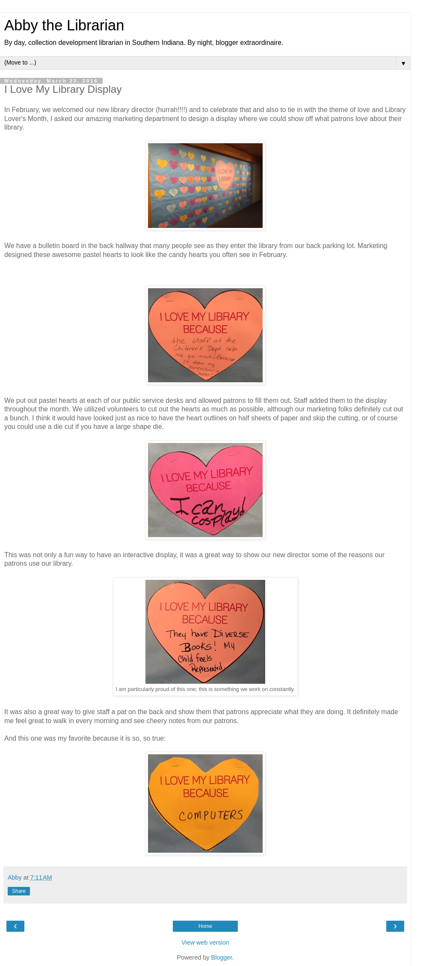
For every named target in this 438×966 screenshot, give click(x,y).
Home (205, 926)
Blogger (221, 957)
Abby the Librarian (64, 25)
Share (19, 891)
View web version (205, 942)
